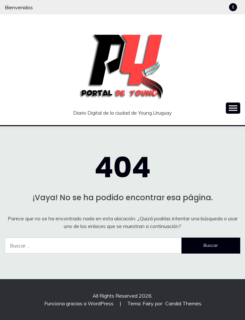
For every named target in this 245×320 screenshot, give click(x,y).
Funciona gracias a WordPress (79, 303)
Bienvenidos (19, 7)
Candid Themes (183, 303)
